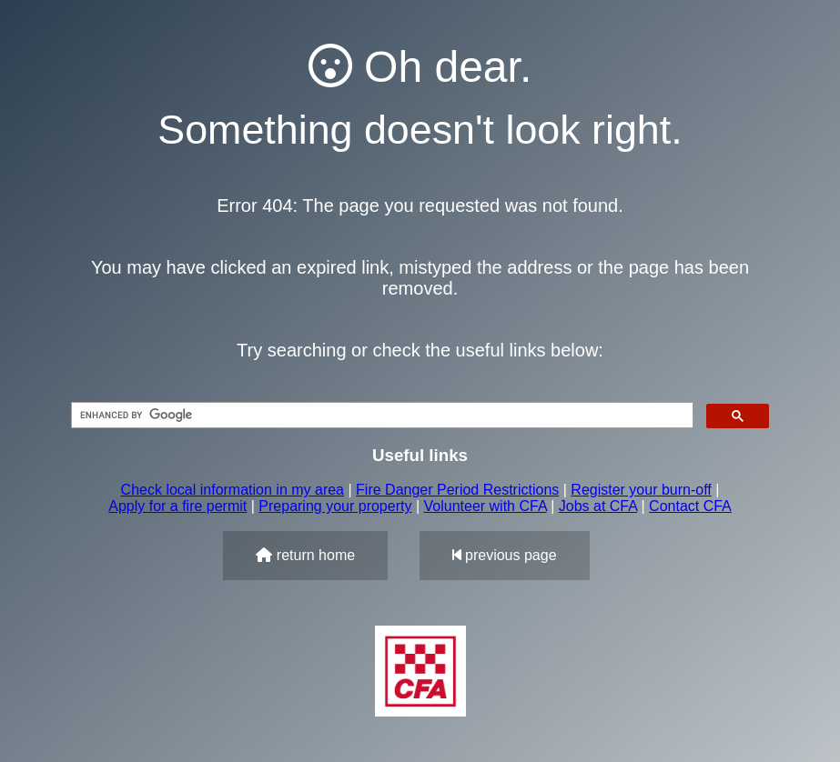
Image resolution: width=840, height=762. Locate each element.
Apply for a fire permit (177, 506)
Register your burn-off (641, 489)
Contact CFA (690, 506)
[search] (380, 415)
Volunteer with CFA (485, 506)
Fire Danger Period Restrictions (457, 489)
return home (305, 555)
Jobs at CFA (598, 506)
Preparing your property (334, 506)
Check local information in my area (232, 489)
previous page (504, 555)
